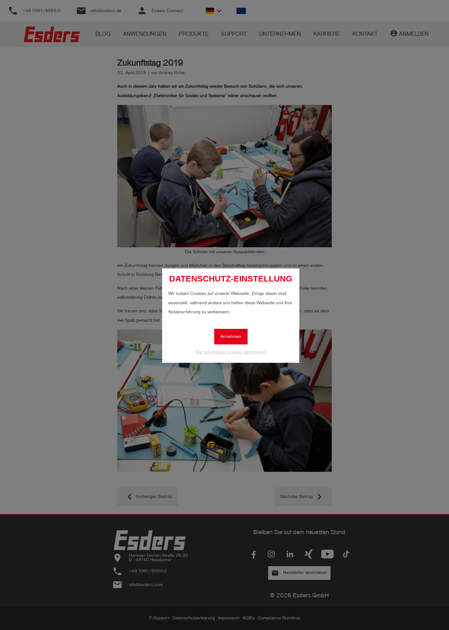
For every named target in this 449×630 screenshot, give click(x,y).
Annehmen (230, 336)
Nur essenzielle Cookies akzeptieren (231, 352)
